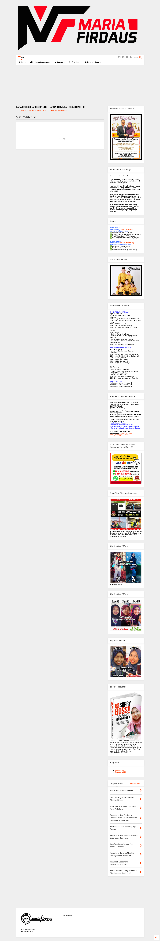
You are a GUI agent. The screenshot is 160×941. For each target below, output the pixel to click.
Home (22, 62)
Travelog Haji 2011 (121, 772)
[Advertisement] (80, 85)
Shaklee (59, 62)
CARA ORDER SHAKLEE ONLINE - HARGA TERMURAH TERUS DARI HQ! (44, 111)
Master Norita (119, 770)
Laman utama (67, 915)
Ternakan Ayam (93, 62)
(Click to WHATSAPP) (127, 243)
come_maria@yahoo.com (119, 435)
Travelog (75, 62)
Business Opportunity (40, 62)
